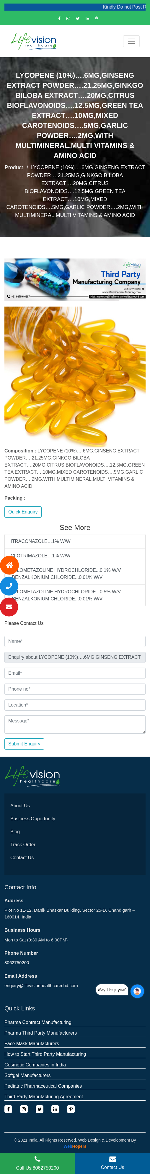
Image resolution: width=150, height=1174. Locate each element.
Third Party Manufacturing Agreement (43, 1096)
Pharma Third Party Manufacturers (40, 1032)
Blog (15, 831)
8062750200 (16, 962)
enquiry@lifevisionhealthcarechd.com (41, 985)
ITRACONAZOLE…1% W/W (41, 541)
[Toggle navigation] (131, 41)
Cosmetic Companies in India (35, 1064)
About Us (20, 805)
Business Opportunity (32, 818)
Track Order (22, 844)
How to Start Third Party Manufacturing (45, 1054)
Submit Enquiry (24, 743)
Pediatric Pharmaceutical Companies (43, 1086)
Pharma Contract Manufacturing (37, 1022)
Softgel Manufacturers (27, 1075)
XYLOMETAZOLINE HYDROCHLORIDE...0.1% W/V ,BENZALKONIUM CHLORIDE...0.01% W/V (66, 574)
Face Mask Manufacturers (31, 1043)
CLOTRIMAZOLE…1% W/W (41, 555)
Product (14, 167)
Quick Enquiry (23, 511)
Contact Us (22, 857)
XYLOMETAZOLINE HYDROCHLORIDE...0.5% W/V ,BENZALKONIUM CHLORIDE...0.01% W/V (66, 595)
